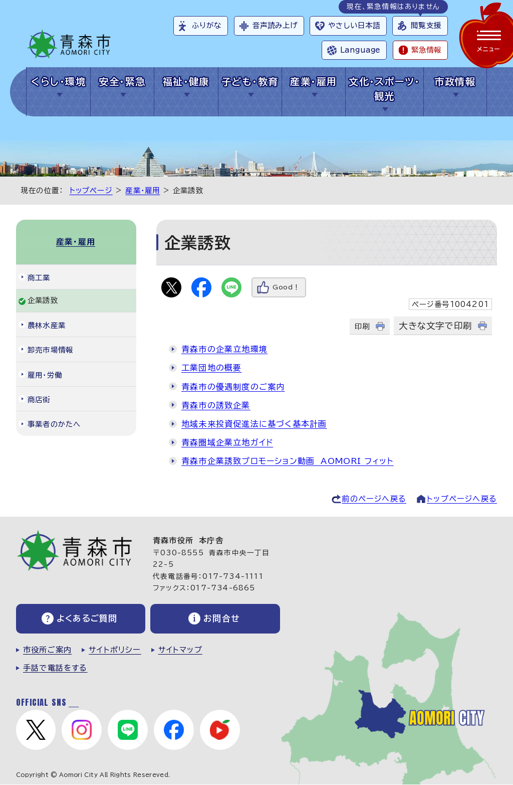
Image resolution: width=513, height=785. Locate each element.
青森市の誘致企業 (215, 405)
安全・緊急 (122, 81)
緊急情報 (426, 50)
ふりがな (206, 25)
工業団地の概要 (211, 368)
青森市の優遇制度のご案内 (233, 387)
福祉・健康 (186, 81)
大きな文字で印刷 (435, 326)
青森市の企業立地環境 (224, 349)
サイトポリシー (115, 650)
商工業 (39, 276)
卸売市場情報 (50, 349)
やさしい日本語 (354, 25)
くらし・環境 (58, 81)
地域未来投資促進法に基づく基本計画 (254, 424)
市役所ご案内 (47, 650)
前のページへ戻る (374, 499)
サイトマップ (180, 650)
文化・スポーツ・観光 (384, 89)
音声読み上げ (275, 25)
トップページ (91, 190)
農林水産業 (47, 324)
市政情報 (454, 81)
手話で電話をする (55, 668)
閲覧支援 (426, 25)
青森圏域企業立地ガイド (227, 442)
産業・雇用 (313, 81)
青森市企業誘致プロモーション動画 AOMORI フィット (287, 461)
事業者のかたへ (54, 423)
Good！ (287, 287)
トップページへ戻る (462, 499)
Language (360, 50)
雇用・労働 (45, 374)
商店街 (39, 399)
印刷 (362, 326)
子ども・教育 (250, 81)
